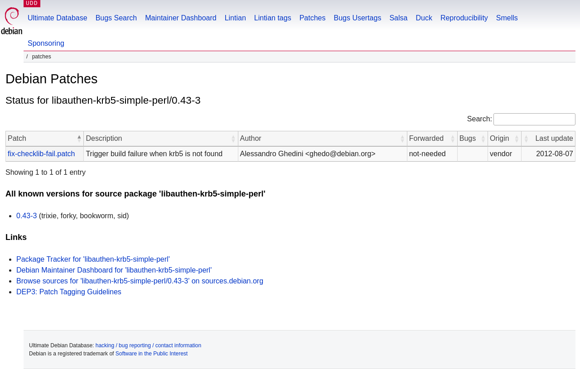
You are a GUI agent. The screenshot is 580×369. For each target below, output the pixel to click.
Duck (424, 18)
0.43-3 (26, 216)
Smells (507, 18)
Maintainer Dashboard (180, 18)
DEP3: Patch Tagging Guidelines (68, 292)
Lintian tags (272, 18)
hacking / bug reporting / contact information (148, 345)
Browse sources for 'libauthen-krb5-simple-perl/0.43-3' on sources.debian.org (139, 281)
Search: (479, 119)
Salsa (398, 18)
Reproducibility (464, 18)
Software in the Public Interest (152, 353)
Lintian (235, 18)
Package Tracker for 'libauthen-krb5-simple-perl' (93, 259)
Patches (313, 18)
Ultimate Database (57, 18)
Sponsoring (46, 43)
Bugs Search (116, 18)
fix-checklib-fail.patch (41, 154)
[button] (79, 138)
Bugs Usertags (357, 18)
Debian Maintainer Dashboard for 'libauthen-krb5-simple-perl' (114, 270)
